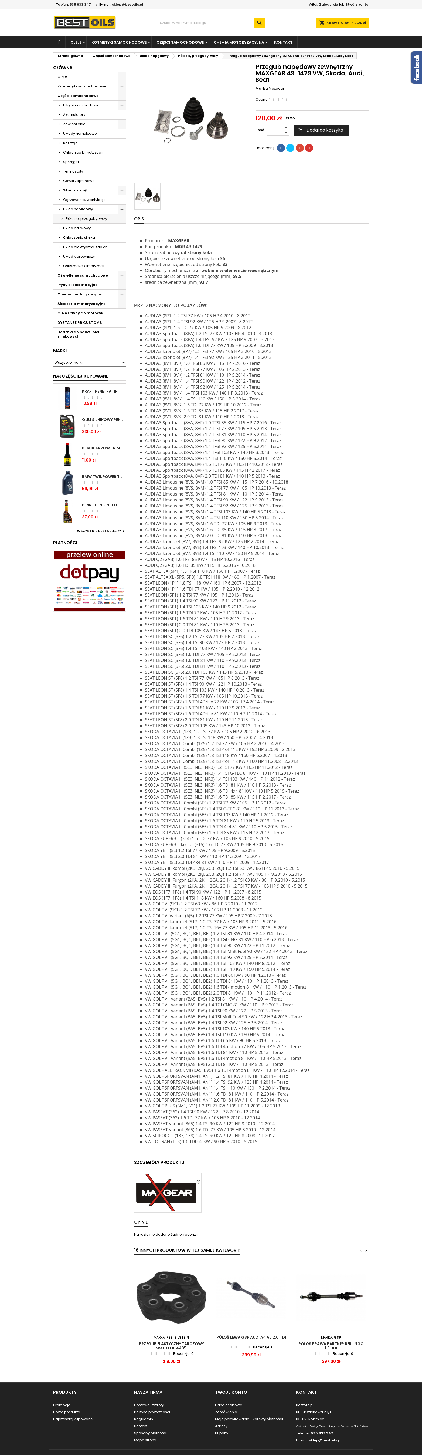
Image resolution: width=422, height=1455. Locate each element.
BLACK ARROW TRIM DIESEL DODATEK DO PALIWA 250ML (103, 448)
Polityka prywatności (152, 1411)
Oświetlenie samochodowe (82, 275)
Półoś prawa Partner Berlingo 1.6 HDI (331, 1346)
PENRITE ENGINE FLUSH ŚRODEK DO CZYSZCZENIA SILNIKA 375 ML (103, 505)
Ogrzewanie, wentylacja (84, 199)
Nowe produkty (66, 1411)
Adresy (221, 1426)
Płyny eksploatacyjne (77, 284)
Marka (262, 88)
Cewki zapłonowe (79, 180)
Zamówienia (226, 1411)
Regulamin (143, 1419)
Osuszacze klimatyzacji (83, 265)
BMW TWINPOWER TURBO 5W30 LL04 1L (103, 476)
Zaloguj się (328, 4)
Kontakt (283, 42)
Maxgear (276, 88)
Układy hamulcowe (80, 133)
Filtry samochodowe (81, 105)
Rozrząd (70, 143)
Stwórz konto (357, 4)
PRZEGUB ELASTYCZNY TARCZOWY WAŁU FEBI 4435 (171, 1346)
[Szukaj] (211, 23)
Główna (62, 68)
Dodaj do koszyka (320, 130)
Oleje (75, 42)
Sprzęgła (71, 161)
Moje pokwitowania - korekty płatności (249, 1419)
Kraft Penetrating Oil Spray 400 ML (103, 391)
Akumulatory (74, 114)
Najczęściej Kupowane (80, 376)
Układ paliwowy (77, 228)
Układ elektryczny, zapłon (85, 247)
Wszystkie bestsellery (101, 530)
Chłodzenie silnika (79, 237)
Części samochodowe (180, 42)
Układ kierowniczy (79, 256)
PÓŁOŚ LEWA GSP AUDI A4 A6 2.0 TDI (251, 1337)
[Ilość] (275, 130)
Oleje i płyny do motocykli (81, 313)
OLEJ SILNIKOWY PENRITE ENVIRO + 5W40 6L (103, 419)
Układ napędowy (78, 209)
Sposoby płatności (150, 1433)
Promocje (61, 1404)
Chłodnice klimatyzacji (83, 152)
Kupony (221, 1433)
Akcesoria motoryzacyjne (81, 303)
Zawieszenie (74, 124)
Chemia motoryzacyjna (239, 42)
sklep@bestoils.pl (127, 4)
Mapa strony (145, 1440)
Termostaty (73, 171)
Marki (60, 351)
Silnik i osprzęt (75, 190)
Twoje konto (231, 1392)
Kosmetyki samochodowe (119, 42)
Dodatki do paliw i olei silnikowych (78, 334)
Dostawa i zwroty (149, 1404)
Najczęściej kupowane (73, 1419)
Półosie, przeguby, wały (86, 218)
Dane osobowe (228, 1404)
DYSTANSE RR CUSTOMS (79, 322)
